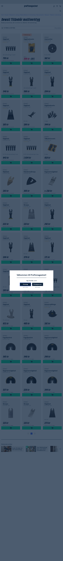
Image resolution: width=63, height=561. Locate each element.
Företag (25, 284)
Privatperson (38, 284)
